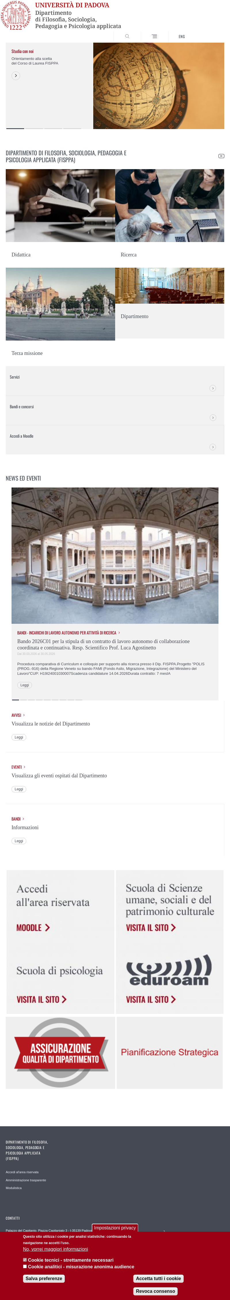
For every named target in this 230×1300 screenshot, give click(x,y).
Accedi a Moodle (21, 436)
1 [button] (15, 128)
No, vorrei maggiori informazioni (55, 1249)
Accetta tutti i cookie (158, 1278)
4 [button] (72, 128)
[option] (115, 86)
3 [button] (53, 128)
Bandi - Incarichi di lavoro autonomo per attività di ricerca (66, 632)
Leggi (24, 685)
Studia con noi (22, 51)
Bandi (16, 818)
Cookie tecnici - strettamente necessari (70, 1260)
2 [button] (34, 128)
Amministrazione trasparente (26, 1180)
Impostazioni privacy (115, 1227)
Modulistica (14, 1188)
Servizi (15, 377)
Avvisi (16, 715)
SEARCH (209, 32)
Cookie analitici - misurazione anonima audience (81, 1266)
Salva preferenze (44, 1278)
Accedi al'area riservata (22, 1172)
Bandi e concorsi (22, 406)
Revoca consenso (155, 1291)
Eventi (17, 767)
